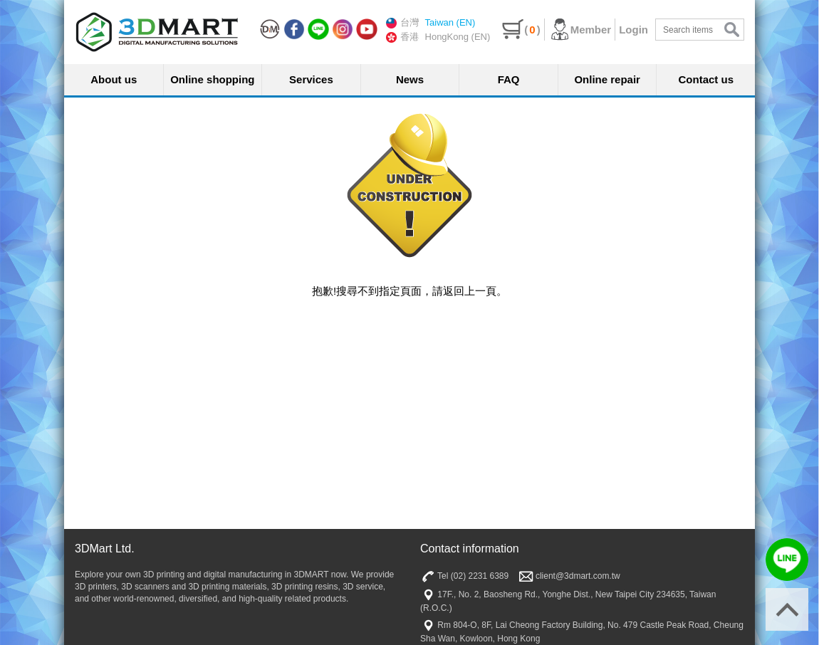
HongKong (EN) (458, 36)
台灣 (402, 22)
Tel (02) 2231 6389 (464, 576)
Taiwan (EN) (450, 22)
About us (113, 79)
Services (311, 79)
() (521, 30)
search (732, 29)
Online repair (607, 79)
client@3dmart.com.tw (569, 576)
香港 (402, 37)
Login (633, 29)
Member (580, 30)
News (410, 79)
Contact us (706, 79)
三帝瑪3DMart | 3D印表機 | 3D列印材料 (157, 32)
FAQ (509, 79)
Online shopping (212, 79)
